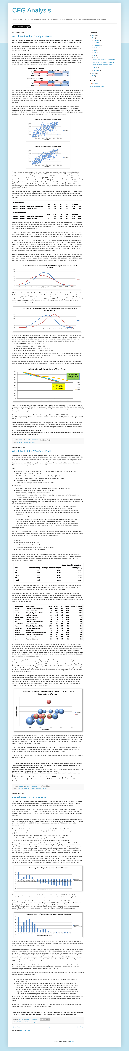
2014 (93, 38)
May (95, 55)
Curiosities (26, 1022)
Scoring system (33, 1022)
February (96, 70)
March (96, 68)
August (96, 47)
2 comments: (34, 439)
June (95, 52)
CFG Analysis (31, 10)
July (95, 50)
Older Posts (79, 1027)
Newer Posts (16, 1027)
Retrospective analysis (29, 442)
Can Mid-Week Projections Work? (29, 797)
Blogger (72, 1041)
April (95, 57)
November (97, 42)
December (97, 40)
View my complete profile (97, 86)
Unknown (95, 83)
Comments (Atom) (25, 1030)
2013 (93, 73)
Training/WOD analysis (41, 788)
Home (48, 1027)
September (97, 45)
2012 (93, 76)
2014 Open (20, 442)
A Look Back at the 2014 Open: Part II (32, 36)
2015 (93, 35)
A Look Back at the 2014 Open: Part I (31, 451)
